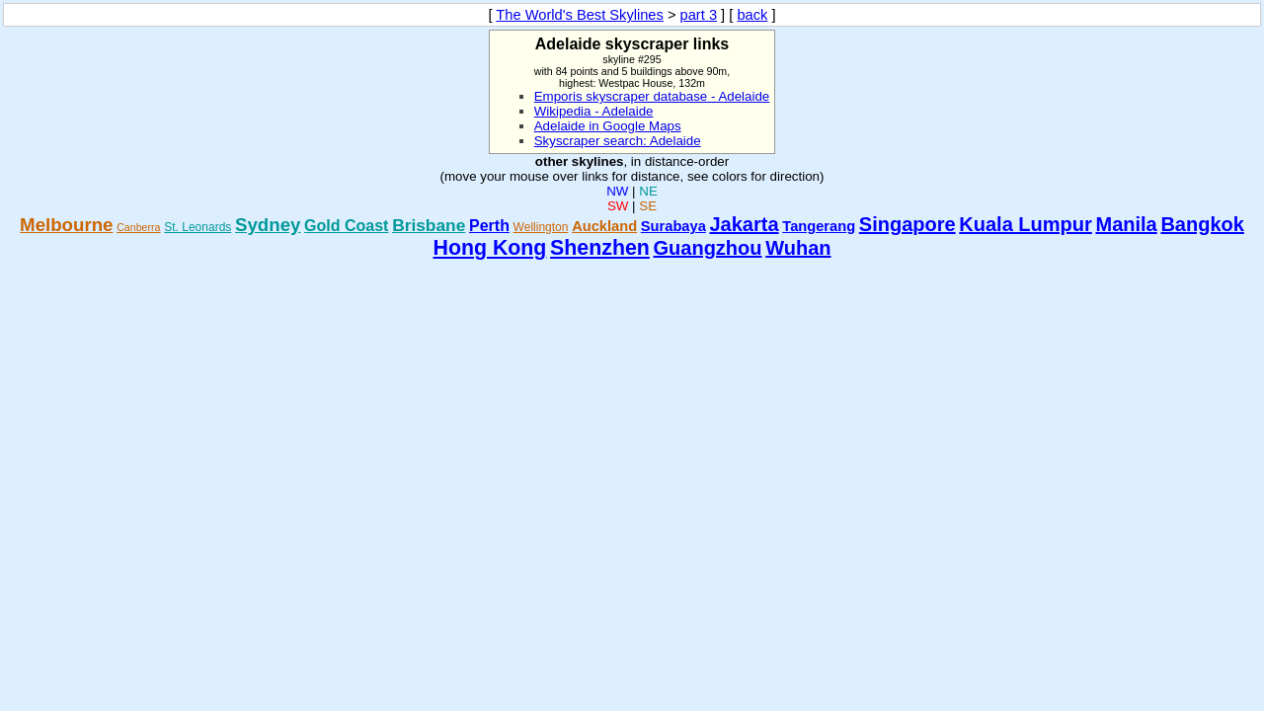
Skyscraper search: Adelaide (617, 140)
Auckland (604, 226)
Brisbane (428, 225)
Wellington (541, 227)
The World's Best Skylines (580, 15)
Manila (1125, 224)
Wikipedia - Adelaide (594, 111)
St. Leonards (197, 227)
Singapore (907, 224)
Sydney (267, 224)
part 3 (698, 15)
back (752, 15)
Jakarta (744, 224)
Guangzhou (708, 248)
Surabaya (673, 226)
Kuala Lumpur (1025, 224)
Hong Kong (489, 248)
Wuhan (797, 248)
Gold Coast (346, 225)
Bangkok (1201, 224)
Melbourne (66, 224)
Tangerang (818, 226)
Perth (489, 225)
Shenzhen (600, 248)
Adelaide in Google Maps (607, 125)
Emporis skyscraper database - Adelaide (652, 96)
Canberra (138, 227)
